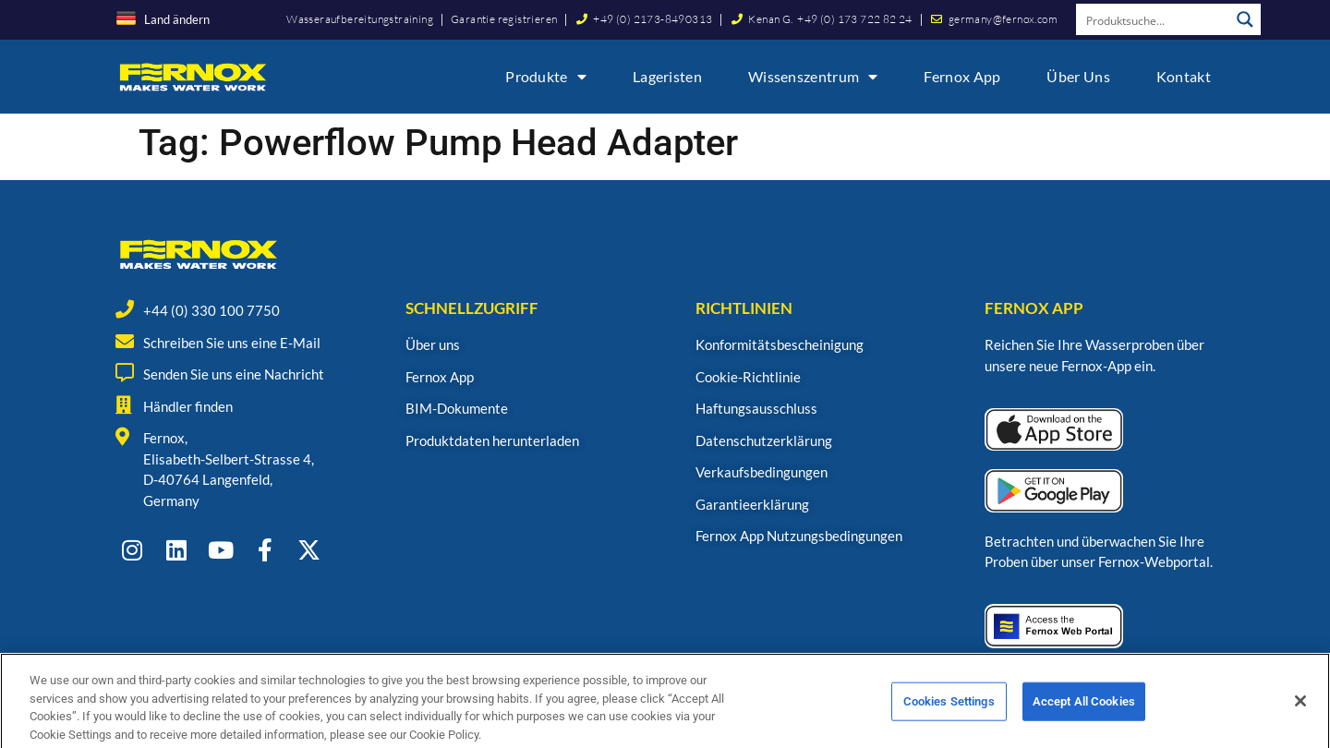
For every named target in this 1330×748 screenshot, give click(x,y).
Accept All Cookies (1084, 721)
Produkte (545, 76)
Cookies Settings (949, 721)
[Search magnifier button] (1245, 19)
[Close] (1300, 720)
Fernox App (962, 76)
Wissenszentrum (813, 76)
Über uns (1077, 76)
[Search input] (1153, 19)
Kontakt (1183, 76)
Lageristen (667, 76)
